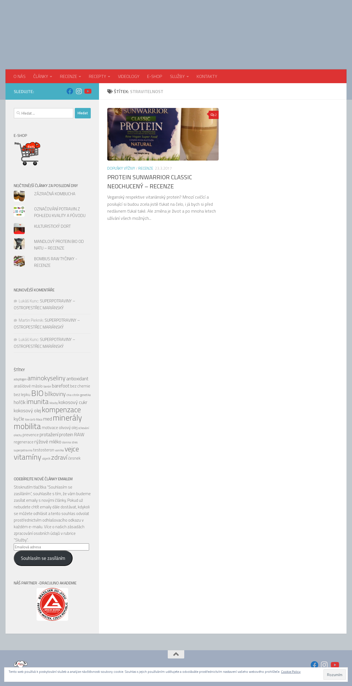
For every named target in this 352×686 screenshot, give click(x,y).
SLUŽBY (177, 76)
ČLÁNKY (40, 76)
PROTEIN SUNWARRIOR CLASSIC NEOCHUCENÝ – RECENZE (149, 181)
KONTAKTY (207, 76)
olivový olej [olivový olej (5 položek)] (68, 427)
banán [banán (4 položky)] (47, 386)
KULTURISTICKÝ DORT (52, 226)
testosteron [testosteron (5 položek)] (43, 450)
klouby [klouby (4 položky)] (54, 403)
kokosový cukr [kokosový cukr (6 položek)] (73, 402)
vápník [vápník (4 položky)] (46, 458)
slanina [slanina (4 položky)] (66, 442)
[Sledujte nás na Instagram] (78, 91)
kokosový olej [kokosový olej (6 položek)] (27, 410)
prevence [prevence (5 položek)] (31, 435)
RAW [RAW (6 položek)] (79, 434)
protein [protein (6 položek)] (66, 434)
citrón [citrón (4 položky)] (75, 395)
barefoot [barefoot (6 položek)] (60, 385)
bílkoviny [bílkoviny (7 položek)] (55, 394)
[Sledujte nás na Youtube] (87, 91)
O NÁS (19, 76)
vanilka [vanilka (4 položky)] (59, 450)
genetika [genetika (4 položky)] (85, 395)
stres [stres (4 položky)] (75, 442)
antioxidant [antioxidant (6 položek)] (77, 378)
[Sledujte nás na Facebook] (70, 91)
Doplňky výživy (121, 168)
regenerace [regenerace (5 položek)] (24, 442)
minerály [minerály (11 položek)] (67, 417)
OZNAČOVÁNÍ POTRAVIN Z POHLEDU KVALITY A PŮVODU (60, 212)
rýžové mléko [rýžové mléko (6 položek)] (47, 441)
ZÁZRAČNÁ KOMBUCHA (54, 194)
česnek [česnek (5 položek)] (74, 458)
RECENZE (68, 76)
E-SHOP (154, 76)
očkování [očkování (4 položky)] (83, 428)
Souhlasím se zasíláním (43, 558)
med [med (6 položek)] (47, 418)
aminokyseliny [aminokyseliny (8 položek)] (46, 378)
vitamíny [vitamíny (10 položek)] (27, 457)
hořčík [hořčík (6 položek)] (20, 402)
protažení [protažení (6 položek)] (49, 434)
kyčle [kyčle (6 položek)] (19, 418)
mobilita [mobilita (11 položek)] (27, 426)
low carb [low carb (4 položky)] (30, 419)
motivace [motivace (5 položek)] (50, 427)
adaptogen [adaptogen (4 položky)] (20, 379)
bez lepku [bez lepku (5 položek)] (22, 394)
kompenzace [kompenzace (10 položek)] (61, 409)
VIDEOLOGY (128, 76)
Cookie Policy (291, 671)
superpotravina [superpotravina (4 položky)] (23, 450)
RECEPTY (97, 76)
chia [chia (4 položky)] (69, 395)
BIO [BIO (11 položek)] (37, 393)
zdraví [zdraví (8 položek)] (59, 457)
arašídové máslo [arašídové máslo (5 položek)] (28, 386)
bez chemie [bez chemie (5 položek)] (80, 386)
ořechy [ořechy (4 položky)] (18, 435)
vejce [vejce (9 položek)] (72, 448)
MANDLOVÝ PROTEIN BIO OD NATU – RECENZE (59, 244)
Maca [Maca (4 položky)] (39, 419)
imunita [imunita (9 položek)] (37, 401)
